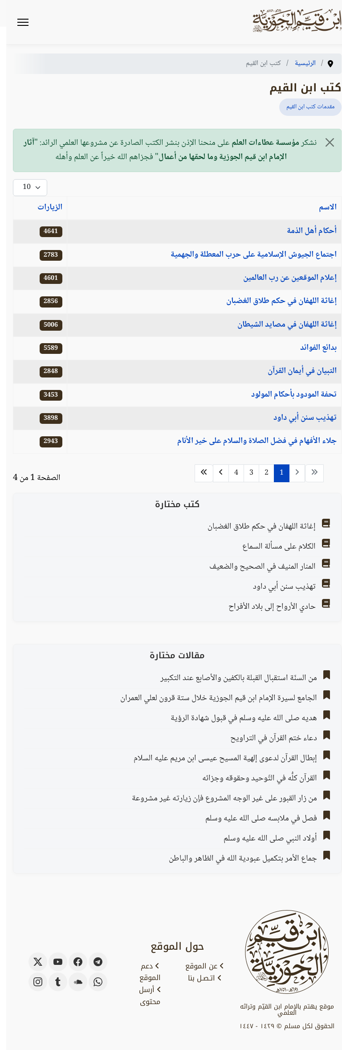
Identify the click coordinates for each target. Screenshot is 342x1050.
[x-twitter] (31, 961)
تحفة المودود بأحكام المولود (287, 395)
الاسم (321, 208)
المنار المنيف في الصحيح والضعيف (256, 567)
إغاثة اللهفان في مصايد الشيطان (280, 325)
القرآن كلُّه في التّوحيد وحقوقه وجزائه (253, 778)
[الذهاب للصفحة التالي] (215, 473)
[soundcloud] (71, 981)
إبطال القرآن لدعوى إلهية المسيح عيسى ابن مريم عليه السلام (219, 758)
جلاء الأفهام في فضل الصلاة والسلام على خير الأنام (250, 441)
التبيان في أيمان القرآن (295, 371)
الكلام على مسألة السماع (272, 547)
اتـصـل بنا (199, 978)
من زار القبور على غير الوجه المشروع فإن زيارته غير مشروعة (218, 799)
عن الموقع (198, 966)
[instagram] (31, 981)
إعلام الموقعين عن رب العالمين (283, 278)
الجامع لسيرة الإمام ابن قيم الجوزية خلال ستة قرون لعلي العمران (212, 698)
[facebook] (71, 961)
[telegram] (91, 961)
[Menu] (16, 22)
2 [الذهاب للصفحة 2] (260, 473)
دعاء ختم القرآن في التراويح (267, 738)
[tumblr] (51, 981)
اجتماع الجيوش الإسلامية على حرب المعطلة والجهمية (247, 255)
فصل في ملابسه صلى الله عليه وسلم (255, 819)
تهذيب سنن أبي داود (298, 418)
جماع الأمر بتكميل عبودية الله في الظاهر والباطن (237, 859)
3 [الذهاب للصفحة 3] (245, 473)
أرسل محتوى (144, 996)
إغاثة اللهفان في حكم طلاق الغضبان (275, 301)
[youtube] (51, 961)
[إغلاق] (323, 142)
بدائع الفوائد (312, 348)
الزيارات (43, 208)
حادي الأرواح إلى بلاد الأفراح (265, 607)
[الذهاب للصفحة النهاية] (197, 473)
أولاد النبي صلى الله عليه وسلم (264, 839)
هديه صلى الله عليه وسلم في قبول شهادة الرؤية (237, 718)
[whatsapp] (91, 981)
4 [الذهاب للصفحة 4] (230, 473)
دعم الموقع (144, 972)
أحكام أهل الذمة (305, 231)
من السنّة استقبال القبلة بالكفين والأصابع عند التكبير (232, 678)
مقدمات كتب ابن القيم (304, 107)
